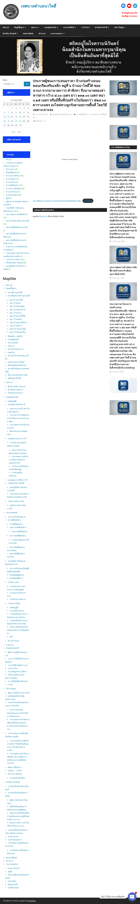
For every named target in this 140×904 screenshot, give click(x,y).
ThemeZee (31, 901)
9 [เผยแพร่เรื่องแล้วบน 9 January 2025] (16, 112)
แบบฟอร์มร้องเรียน (17, 778)
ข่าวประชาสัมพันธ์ (13, 188)
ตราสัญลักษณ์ (13, 339)
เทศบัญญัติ (12, 401)
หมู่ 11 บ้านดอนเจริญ (18, 332)
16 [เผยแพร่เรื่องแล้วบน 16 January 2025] (16, 117)
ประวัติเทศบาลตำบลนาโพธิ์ (19, 296)
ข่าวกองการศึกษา (13, 176)
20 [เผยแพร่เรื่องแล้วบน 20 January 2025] (5, 121)
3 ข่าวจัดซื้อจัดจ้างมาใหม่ (120, 147)
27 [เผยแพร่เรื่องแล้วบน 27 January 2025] (5, 125)
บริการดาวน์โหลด (15, 774)
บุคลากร (34, 27)
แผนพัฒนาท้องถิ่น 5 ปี (16, 404)
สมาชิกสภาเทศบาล (15, 389)
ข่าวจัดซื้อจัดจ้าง (82, 114)
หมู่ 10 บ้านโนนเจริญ (18, 329)
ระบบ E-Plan (13, 668)
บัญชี (10, 871)
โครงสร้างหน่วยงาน (15, 349)
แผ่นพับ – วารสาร (15, 770)
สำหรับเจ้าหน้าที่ (101, 27)
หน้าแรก (6, 27)
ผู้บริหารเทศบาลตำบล (16, 386)
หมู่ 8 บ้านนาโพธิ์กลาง (18, 322)
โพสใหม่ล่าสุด (13, 887)
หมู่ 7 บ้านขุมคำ (16, 319)
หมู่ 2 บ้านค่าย (15, 303)
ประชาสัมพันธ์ (68, 27)
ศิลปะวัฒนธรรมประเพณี (17, 375)
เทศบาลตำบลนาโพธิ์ (38, 5)
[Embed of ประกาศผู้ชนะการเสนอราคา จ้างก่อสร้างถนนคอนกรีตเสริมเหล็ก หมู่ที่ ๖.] (70, 159)
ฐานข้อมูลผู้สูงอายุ (17, 575)
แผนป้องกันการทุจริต (16, 483)
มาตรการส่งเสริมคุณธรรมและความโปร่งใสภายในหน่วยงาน (17, 713)
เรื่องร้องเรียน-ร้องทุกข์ (14, 262)
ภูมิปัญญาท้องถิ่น (14, 378)
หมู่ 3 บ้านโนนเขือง (17, 306)
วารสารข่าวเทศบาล (13, 259)
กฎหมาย (11, 352)
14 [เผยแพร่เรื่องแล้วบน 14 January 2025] (8, 117)
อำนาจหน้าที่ (13, 343)
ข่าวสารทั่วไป (11, 192)
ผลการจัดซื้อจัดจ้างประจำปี (17, 227)
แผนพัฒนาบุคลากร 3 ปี (17, 438)
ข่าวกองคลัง (10, 179)
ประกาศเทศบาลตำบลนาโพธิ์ (17, 221)
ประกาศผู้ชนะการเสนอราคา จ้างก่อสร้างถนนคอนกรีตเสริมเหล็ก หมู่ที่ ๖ (57, 201)
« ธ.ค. (13, 132)
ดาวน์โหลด (88, 201)
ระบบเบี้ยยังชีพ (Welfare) (18, 681)
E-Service (85, 27)
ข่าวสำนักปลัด (11, 195)
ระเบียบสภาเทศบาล (17, 599)
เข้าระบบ (41, 33)
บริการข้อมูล (119, 27)
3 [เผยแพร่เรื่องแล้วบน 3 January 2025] (20, 108)
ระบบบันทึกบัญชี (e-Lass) (18, 665)
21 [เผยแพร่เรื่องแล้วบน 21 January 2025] (8, 121)
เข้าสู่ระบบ (43, 216)
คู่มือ (7, 198)
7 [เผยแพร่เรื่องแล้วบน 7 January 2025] (8, 112)
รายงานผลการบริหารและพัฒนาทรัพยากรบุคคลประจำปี (18, 459)
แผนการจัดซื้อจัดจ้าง (18, 527)
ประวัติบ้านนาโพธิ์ (15, 292)
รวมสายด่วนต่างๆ (15, 840)
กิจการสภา (10, 169)
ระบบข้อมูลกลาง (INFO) (17, 671)
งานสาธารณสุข (14, 603)
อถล (11, 636)
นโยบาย (11, 346)
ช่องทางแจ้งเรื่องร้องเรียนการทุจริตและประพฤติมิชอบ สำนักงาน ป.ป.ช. (18, 816)
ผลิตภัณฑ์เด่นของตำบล (17, 365)
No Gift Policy (13, 641)
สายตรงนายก (13, 836)
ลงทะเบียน (12, 881)
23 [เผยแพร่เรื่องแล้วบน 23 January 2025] (16, 121)
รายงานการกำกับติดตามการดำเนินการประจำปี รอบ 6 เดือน (18, 418)
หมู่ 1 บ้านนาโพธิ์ (16, 300)
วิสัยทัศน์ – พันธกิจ (15, 336)
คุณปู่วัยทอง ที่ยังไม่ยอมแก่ (61, 114)
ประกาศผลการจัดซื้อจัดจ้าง (17, 214)
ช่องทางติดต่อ (28, 33)
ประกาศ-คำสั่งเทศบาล (16, 517)
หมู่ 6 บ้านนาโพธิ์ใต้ (17, 316)
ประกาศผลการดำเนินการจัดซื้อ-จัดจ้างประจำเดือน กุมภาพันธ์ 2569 (123, 270)
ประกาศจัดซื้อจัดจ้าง (18, 536)
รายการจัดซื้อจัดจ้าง (19, 531)
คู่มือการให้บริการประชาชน (19, 693)
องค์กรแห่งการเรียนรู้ (16, 362)
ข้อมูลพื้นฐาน (19, 27)
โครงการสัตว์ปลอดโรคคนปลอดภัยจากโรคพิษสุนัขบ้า (18, 630)
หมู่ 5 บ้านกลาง (16, 313)
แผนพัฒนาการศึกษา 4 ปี (17, 480)
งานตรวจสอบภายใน (16, 501)
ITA (7, 159)
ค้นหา (5, 80)
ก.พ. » (19, 132)
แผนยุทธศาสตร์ (50, 27)
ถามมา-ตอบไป (14, 868)
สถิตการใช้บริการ (15, 767)
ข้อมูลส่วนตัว (13, 884)
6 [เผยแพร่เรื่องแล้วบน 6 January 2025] (4, 112)
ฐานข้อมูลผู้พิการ (16, 578)
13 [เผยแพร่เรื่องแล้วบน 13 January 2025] (5, 117)
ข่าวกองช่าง (10, 182)
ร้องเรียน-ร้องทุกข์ (9, 33)
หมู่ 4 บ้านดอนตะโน (18, 309)
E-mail (10, 684)
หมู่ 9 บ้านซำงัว (16, 326)
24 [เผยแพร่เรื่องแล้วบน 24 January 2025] (20, 121)
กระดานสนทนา (57, 33)
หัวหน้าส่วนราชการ (15, 393)
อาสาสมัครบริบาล (17, 611)
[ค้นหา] (27, 84)
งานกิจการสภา (13, 582)
